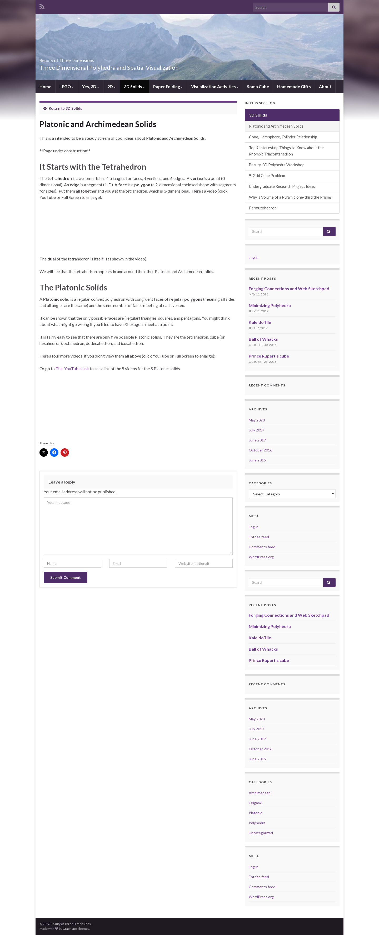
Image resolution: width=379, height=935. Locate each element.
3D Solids (134, 86)
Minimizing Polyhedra (270, 305)
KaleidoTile (260, 322)
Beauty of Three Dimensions (87, 59)
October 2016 (260, 450)
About (325, 86)
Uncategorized (261, 833)
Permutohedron (263, 208)
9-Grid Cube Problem (267, 175)
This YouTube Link (72, 368)
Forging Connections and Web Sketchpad (289, 288)
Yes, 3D (90, 86)
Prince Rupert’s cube (269, 355)
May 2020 (257, 420)
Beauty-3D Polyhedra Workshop (277, 165)
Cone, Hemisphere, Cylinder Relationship (283, 137)
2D (111, 86)
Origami (255, 803)
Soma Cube (258, 86)
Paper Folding (168, 86)
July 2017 (256, 430)
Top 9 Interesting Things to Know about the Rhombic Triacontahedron (286, 150)
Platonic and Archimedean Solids (276, 126)
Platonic (255, 813)
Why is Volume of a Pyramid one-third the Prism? (290, 197)
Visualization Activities (215, 86)
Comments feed (262, 547)
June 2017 (257, 440)
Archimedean (260, 793)
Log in (253, 257)
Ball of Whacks (263, 338)
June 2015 (257, 460)
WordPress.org (261, 557)
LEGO (66, 86)
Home (45, 86)
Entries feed (259, 537)
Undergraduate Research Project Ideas (282, 186)
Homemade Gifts (294, 86)
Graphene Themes (76, 929)
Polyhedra (257, 823)
